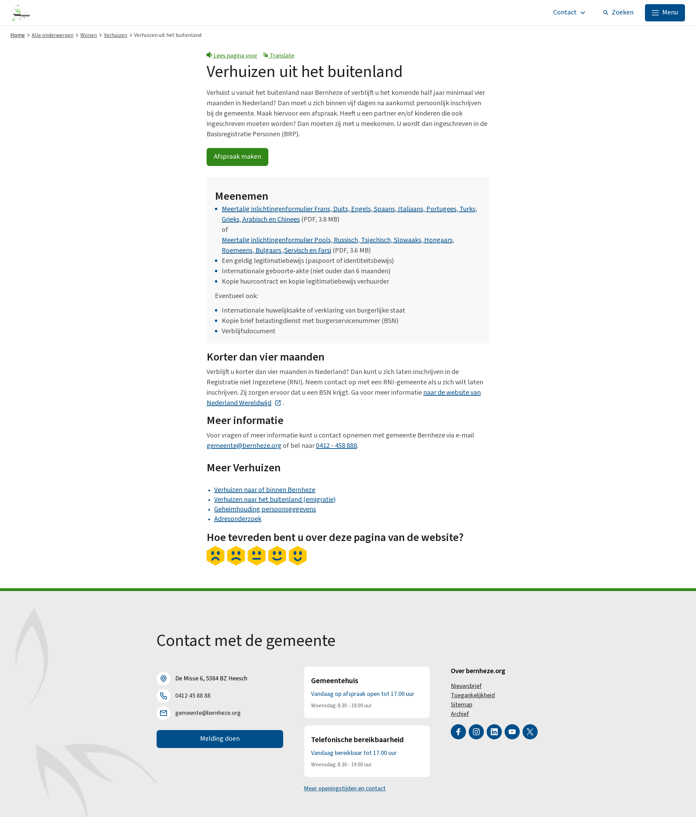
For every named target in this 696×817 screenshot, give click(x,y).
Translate (278, 55)
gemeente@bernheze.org (244, 446)
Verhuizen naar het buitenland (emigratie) (275, 499)
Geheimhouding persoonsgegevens (265, 509)
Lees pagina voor (232, 55)
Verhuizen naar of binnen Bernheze (264, 490)
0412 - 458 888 (336, 446)
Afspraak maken (237, 157)
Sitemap (461, 704)
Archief (460, 714)
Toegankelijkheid (473, 695)
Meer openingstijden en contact (345, 788)
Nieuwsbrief (466, 686)
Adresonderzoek (237, 519)
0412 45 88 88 (192, 696)
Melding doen (220, 739)
